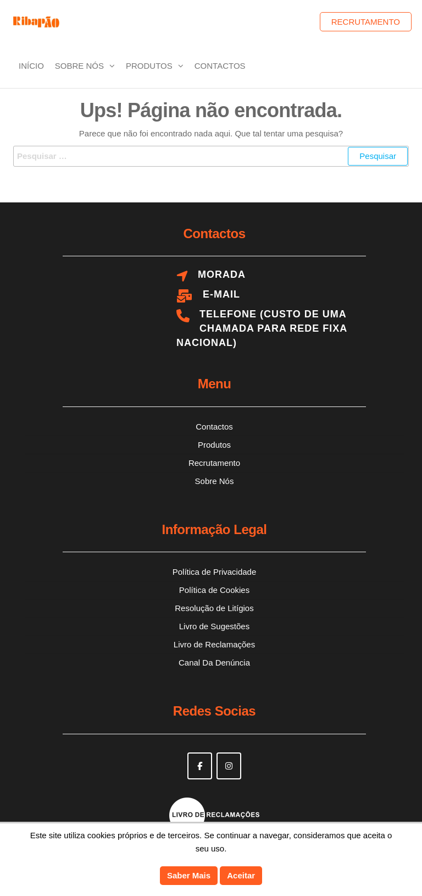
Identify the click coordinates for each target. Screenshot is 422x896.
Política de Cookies (214, 590)
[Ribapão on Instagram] (228, 765)
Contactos (220, 65)
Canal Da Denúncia (214, 662)
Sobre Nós (79, 65)
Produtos (149, 65)
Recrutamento (365, 21)
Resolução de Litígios (214, 608)
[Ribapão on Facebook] (199, 765)
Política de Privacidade (215, 571)
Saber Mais (188, 875)
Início (31, 65)
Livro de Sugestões (214, 626)
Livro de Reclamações (214, 644)
